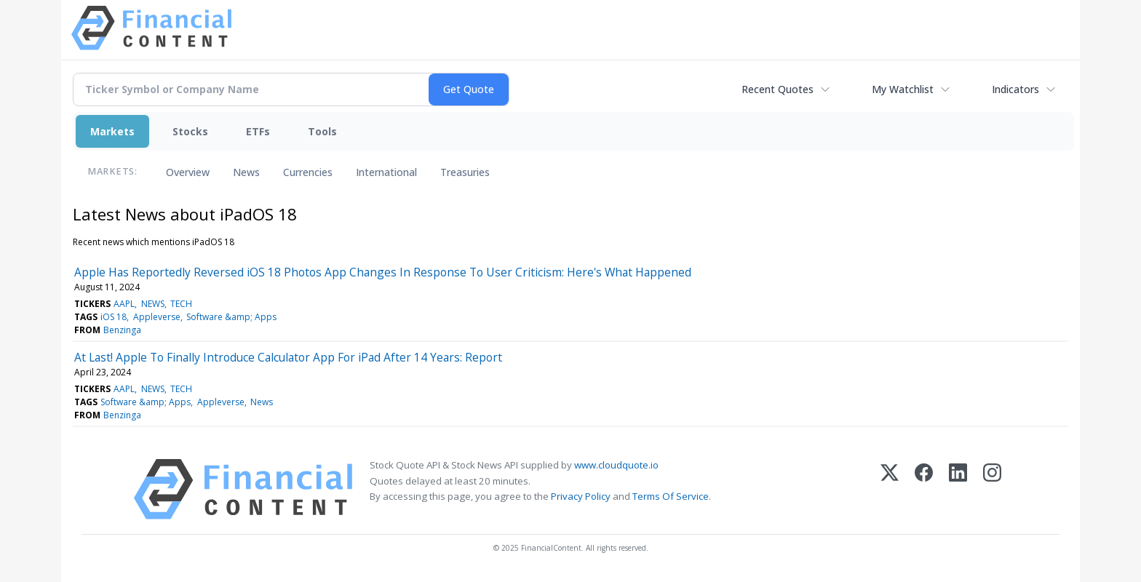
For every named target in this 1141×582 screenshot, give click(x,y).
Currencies (308, 172)
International (386, 172)
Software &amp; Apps (231, 317)
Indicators (1015, 89)
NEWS (152, 304)
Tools (322, 131)
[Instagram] (992, 489)
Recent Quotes (778, 89)
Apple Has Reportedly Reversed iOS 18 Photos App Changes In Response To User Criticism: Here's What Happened (382, 272)
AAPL (124, 304)
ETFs (258, 131)
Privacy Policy (581, 496)
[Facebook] (924, 489)
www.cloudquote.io (616, 464)
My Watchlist (903, 89)
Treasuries (465, 172)
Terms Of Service (670, 496)
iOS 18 (113, 317)
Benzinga (122, 330)
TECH (181, 304)
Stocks (190, 131)
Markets (112, 131)
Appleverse (156, 317)
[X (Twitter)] (890, 489)
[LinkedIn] (958, 489)
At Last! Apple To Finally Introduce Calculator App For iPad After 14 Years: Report (288, 357)
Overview (188, 172)
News (246, 172)
